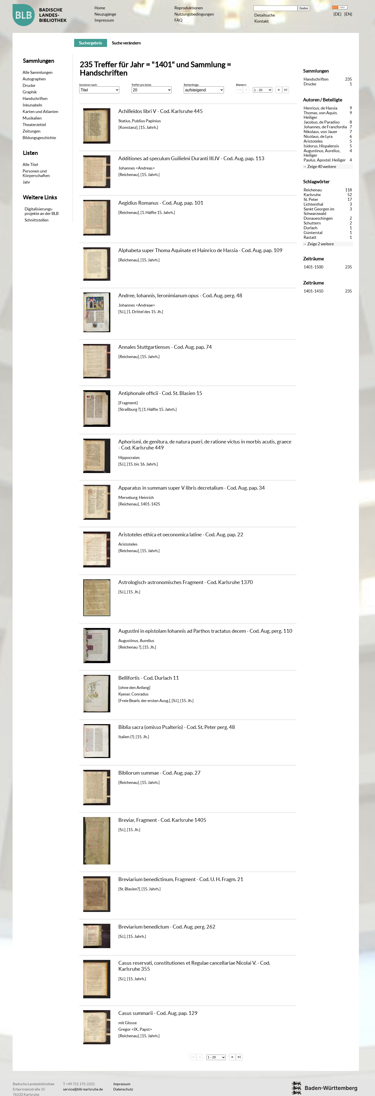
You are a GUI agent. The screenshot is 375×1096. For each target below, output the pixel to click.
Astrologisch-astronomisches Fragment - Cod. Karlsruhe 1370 (185, 582)
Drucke (29, 85)
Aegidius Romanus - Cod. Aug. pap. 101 (160, 203)
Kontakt (261, 21)
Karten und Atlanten (40, 111)
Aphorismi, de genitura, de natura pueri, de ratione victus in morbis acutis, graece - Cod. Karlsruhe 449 (204, 444)
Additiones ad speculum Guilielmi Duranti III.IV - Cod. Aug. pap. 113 (191, 158)
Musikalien (32, 118)
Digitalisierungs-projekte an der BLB (42, 211)
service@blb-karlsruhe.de (83, 1089)
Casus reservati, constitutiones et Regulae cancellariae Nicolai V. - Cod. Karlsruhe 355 (194, 966)
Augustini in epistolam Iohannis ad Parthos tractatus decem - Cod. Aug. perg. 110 (205, 631)
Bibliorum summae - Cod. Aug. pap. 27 (159, 773)
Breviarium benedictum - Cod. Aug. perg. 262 (166, 927)
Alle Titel (30, 164)
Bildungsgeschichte (39, 137)
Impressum (104, 20)
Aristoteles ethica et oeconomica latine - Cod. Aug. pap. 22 (180, 534)
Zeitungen (31, 131)
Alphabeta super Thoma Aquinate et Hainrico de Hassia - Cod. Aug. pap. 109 (200, 250)
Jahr (26, 182)
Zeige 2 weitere (320, 244)
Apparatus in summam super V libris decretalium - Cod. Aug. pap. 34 (191, 488)
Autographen (34, 79)
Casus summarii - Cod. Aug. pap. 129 (158, 1013)
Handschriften (35, 98)
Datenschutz (123, 1089)
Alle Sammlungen (38, 72)
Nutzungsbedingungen (194, 14)
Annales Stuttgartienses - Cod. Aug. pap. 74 (165, 347)
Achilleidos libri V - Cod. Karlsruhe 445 (160, 111)
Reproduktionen (188, 8)
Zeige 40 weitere (321, 166)
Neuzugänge (105, 14)
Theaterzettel (34, 124)
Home (100, 8)
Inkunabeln (32, 105)
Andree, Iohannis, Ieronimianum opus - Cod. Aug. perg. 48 (180, 295)
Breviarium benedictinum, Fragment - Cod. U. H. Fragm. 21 (180, 879)
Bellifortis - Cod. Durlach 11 (148, 678)
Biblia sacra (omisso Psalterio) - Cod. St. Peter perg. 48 (176, 727)
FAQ (178, 20)
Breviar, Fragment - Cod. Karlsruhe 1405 (162, 820)
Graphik (30, 92)
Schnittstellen (37, 220)
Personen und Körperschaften (36, 173)
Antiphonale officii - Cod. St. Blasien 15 (160, 393)
